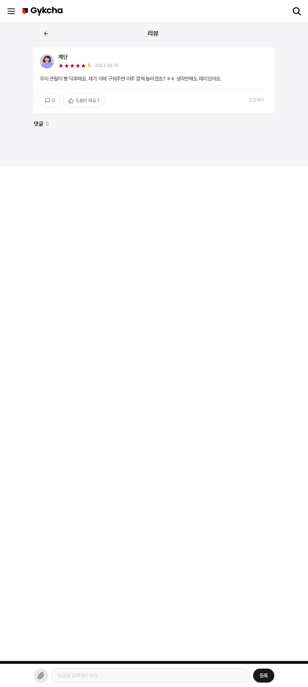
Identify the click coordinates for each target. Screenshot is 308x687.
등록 (263, 676)
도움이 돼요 (83, 100)
